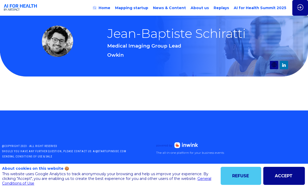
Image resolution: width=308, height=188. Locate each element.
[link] (102, 8)
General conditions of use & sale (27, 156)
